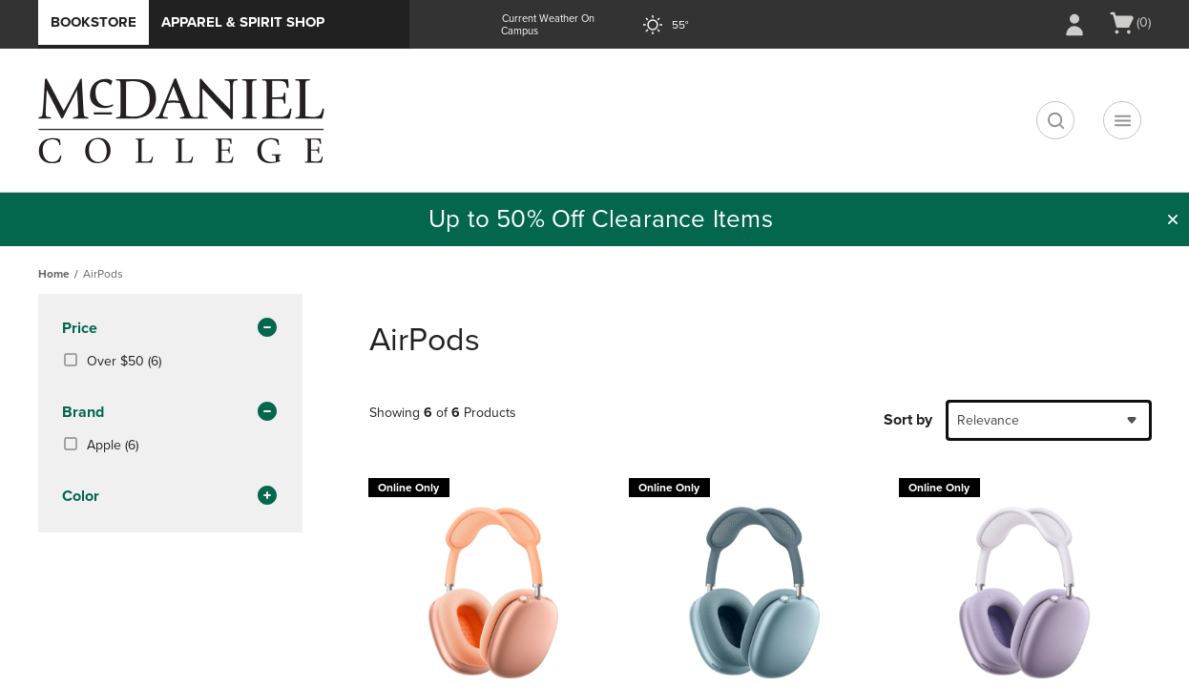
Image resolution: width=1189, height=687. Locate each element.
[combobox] (1049, 420)
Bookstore (93, 22)
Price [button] (170, 329)
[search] (1055, 120)
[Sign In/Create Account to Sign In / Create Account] (1074, 25)
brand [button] (170, 413)
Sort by (908, 419)
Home (54, 274)
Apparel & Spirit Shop (242, 22)
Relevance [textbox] (988, 420)
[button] (1172, 219)
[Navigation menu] (1122, 120)
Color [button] (170, 497)
